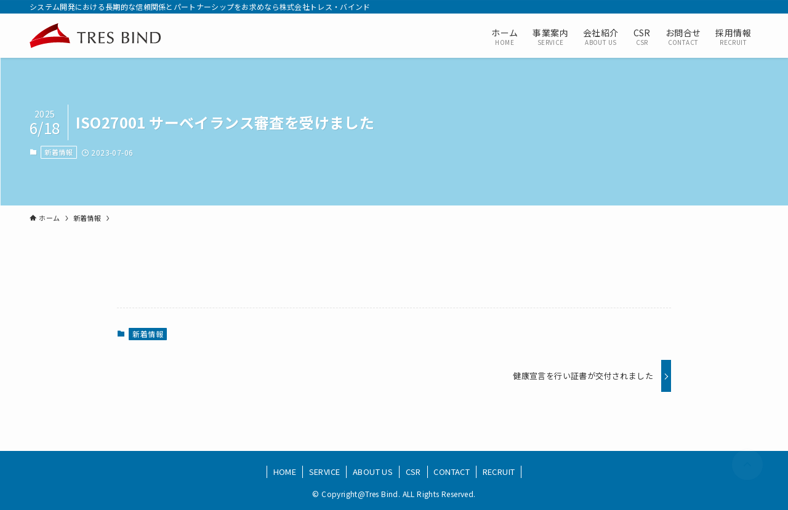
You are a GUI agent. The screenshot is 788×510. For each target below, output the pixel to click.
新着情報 (58, 152)
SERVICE (324, 471)
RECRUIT (499, 471)
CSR (413, 471)
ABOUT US (373, 471)
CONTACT (451, 471)
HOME (285, 471)
